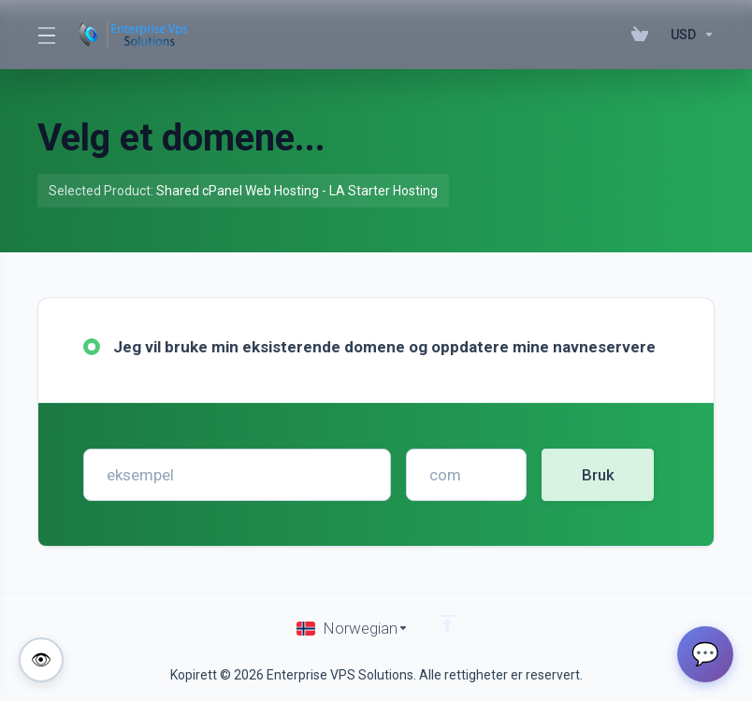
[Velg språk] (353, 628)
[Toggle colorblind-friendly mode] (41, 659)
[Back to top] (447, 623)
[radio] (91, 346)
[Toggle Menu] (45, 34)
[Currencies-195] (689, 34)
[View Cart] (643, 34)
